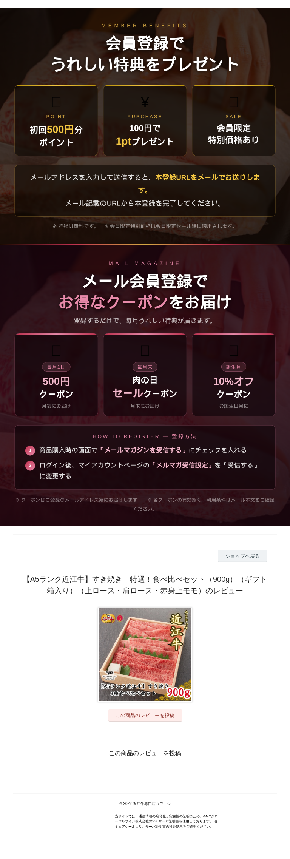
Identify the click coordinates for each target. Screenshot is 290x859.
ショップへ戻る (242, 556)
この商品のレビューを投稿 (145, 715)
